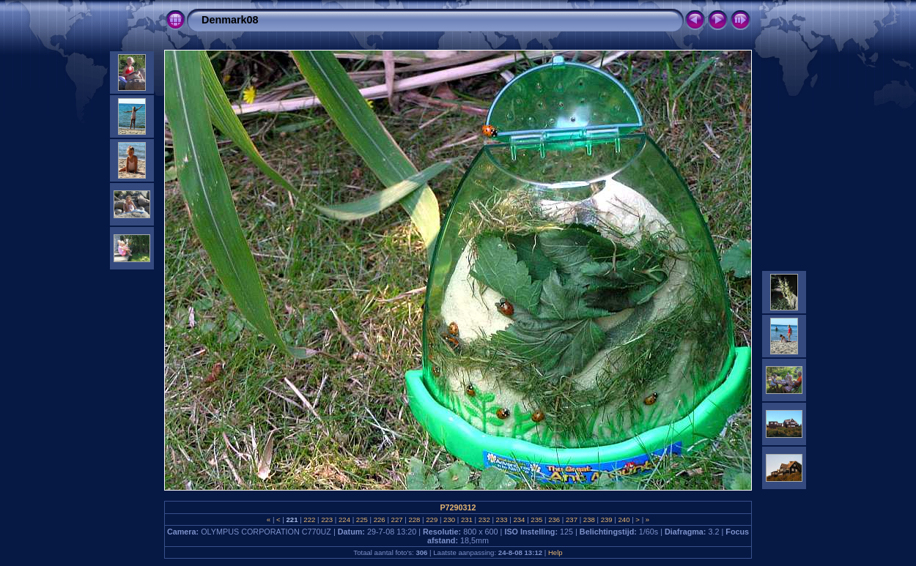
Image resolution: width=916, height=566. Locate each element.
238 (588, 519)
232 (484, 519)
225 (361, 519)
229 (432, 519)
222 (309, 519)
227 (397, 519)
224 (344, 519)
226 (379, 519)
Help (555, 552)
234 (519, 519)
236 (553, 519)
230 (449, 519)
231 (466, 519)
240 (624, 519)
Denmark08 (230, 20)
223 (327, 519)
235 (536, 519)
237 (571, 519)
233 (501, 519)
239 (606, 519)
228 (414, 519)
